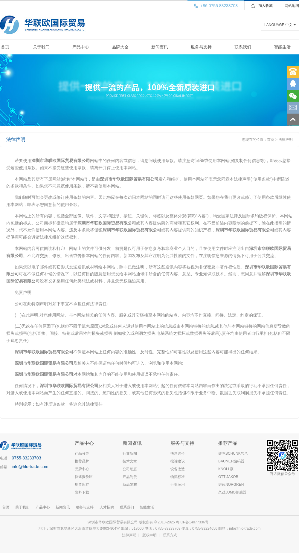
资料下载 (82, 492)
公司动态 (130, 469)
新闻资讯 (159, 47)
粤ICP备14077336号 (193, 522)
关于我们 (41, 47)
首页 (5, 47)
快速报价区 (84, 477)
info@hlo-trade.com (30, 466)
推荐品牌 (82, 461)
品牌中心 (82, 469)
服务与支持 (201, 47)
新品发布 (130, 484)
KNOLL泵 (226, 469)
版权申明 (149, 535)
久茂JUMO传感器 (232, 492)
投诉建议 (177, 461)
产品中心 (80, 47)
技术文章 (130, 461)
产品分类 (82, 453)
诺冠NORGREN (231, 484)
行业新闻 (130, 453)
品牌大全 (120, 47)
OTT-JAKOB (228, 477)
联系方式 (170, 535)
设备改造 (177, 469)
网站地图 (292, 6)
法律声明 (129, 535)
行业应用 (177, 484)
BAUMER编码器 (231, 461)
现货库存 (82, 484)
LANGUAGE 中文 (278, 25)
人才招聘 (107, 507)
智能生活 (282, 47)
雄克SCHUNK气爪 (233, 453)
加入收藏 (265, 6)
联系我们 (242, 47)
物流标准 (177, 477)
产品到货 (130, 477)
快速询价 (177, 453)
